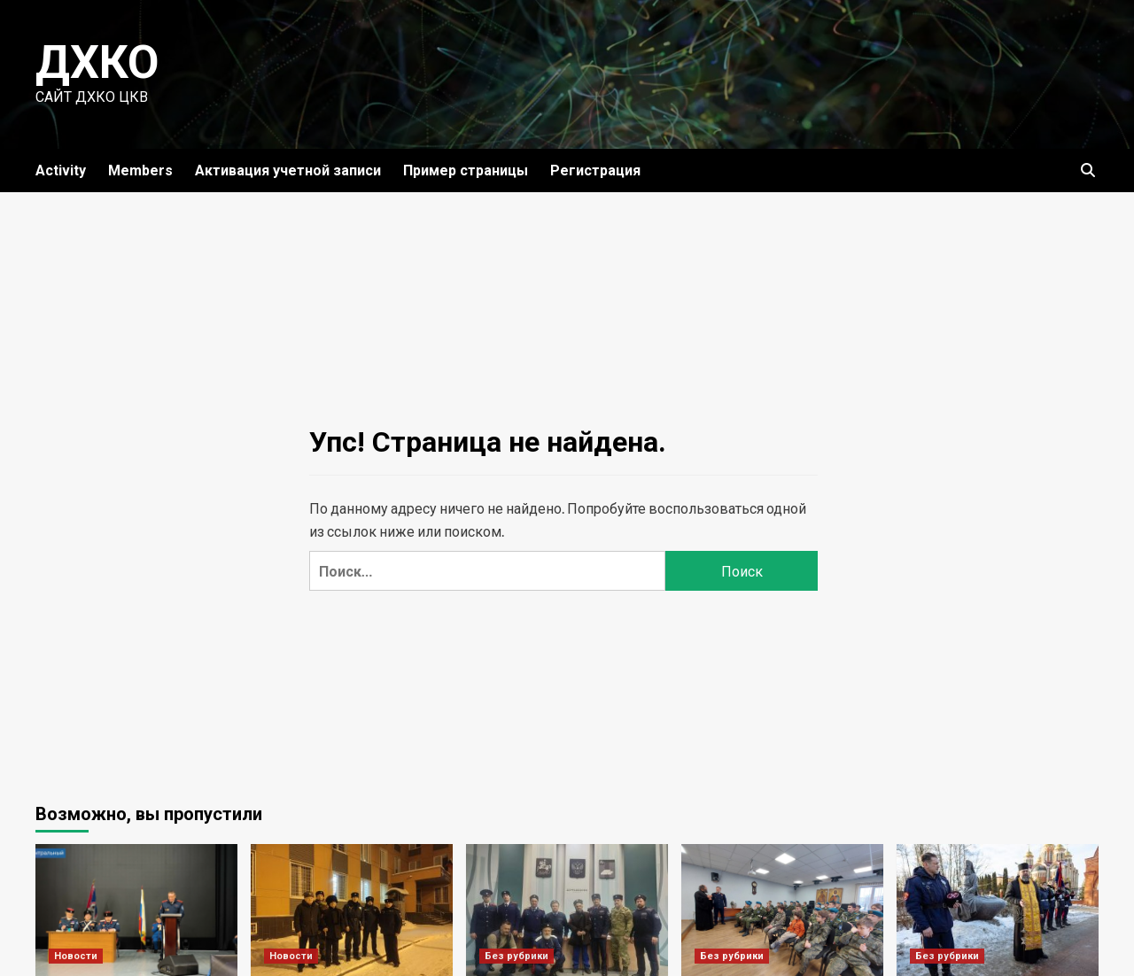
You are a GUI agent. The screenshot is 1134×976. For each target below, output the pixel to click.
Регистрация (595, 170)
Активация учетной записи (288, 170)
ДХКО (97, 62)
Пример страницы (465, 170)
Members (140, 170)
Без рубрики (516, 956)
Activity (60, 170)
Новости (75, 956)
